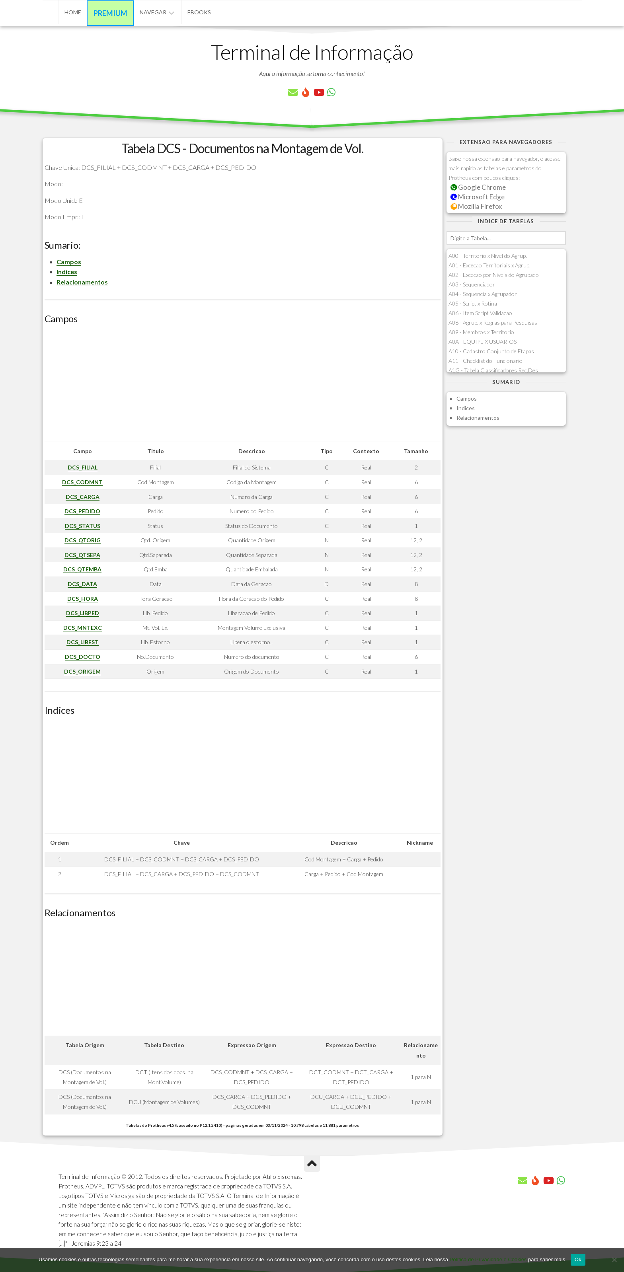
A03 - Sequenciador (471, 284)
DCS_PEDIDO (82, 511)
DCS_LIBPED (82, 613)
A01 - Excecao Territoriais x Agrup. (489, 265)
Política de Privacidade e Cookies (488, 1259)
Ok (578, 1259)
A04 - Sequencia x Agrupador (482, 293)
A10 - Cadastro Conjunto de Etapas (491, 351)
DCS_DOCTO (82, 656)
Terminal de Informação (312, 52)
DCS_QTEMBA (82, 569)
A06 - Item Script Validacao (480, 313)
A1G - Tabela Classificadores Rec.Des (493, 370)
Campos (69, 261)
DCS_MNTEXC (82, 627)
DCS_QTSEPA (82, 554)
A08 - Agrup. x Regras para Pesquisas (492, 322)
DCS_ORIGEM (82, 671)
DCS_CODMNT (82, 482)
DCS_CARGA (82, 496)
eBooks (199, 12)
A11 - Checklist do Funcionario (485, 360)
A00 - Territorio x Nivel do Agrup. (487, 255)
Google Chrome (478, 187)
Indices (67, 271)
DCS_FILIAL (83, 467)
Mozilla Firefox (476, 206)
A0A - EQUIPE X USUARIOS (482, 341)
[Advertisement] (243, 386)
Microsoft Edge (477, 197)
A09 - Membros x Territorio (481, 332)
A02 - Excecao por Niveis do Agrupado (493, 274)
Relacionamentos (82, 282)
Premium (110, 13)
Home (72, 12)
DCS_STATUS (82, 525)
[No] (614, 1260)
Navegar (153, 12)
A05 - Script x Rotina (472, 303)
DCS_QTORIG (82, 540)
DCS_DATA (82, 583)
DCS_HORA (82, 598)
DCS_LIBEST (82, 642)
